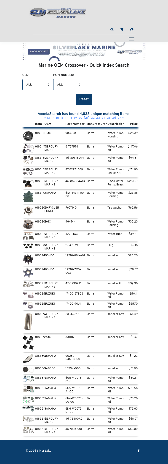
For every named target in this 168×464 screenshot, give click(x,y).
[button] (111, 29)
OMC (47, 133)
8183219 (40, 234)
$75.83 (133, 409)
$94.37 (133, 158)
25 (109, 118)
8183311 (40, 388)
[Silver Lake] (57, 12)
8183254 (41, 294)
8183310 (40, 378)
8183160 (40, 181)
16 (62, 118)
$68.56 (133, 208)
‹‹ (45, 118)
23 (98, 118)
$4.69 (134, 314)
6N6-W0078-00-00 (74, 400)
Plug (110, 245)
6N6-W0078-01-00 (74, 410)
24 (103, 118)
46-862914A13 (75, 181)
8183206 (41, 222)
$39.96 (133, 283)
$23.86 (133, 193)
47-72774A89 (74, 170)
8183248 (41, 269)
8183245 (41, 255)
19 (75, 118)
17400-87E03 (74, 294)
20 (80, 118)
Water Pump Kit (115, 148)
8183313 (40, 409)
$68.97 (133, 419)
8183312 (40, 398)
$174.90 (133, 170)
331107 (69, 337)
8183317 (40, 429)
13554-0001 (73, 368)
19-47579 (71, 245)
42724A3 (71, 234)
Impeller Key (115, 314)
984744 (70, 222)
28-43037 (72, 314)
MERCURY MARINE (51, 148)
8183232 (41, 245)
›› (123, 118)
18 (70, 118)
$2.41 (134, 337)
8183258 (41, 304)
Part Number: (63, 75)
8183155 (40, 170)
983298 (70, 133)
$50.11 (133, 294)
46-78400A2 (74, 419)
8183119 (40, 133)
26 (114, 118)
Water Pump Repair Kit (115, 171)
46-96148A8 (73, 429)
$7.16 (134, 245)
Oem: (25, 75)
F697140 (71, 208)
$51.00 (133, 368)
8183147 (40, 147)
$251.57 (132, 181)
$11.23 (134, 356)
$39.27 (133, 234)
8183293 (41, 314)
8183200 (41, 208)
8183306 (41, 368)
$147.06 (133, 147)
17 (66, 118)
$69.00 (133, 429)
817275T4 (71, 147)
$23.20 (133, 255)
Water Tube (114, 234)
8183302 (41, 356)
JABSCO (50, 368)
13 (48, 118)
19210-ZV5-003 (73, 271)
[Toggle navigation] (132, 38)
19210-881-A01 (75, 255)
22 (93, 118)
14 (52, 118)
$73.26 (133, 398)
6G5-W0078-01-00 (74, 379)
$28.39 (133, 133)
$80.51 (133, 378)
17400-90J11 (73, 304)
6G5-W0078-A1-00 (74, 390)
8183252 (41, 283)
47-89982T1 (73, 283)
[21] (86, 118)
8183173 (40, 193)
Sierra (90, 133)
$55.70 (133, 304)
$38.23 (133, 222)
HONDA (49, 255)
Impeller (112, 255)
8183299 (41, 337)
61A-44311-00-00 (75, 194)
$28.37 (133, 269)
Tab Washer (115, 208)
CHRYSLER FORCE (51, 209)
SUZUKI (49, 294)
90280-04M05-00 (72, 357)
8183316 (40, 419)
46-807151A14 (74, 158)
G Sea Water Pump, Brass (115, 183)
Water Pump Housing (115, 135)
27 (119, 118)
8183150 (40, 158)
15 (57, 118)
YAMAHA (50, 193)
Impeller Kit (115, 283)
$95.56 (133, 388)
